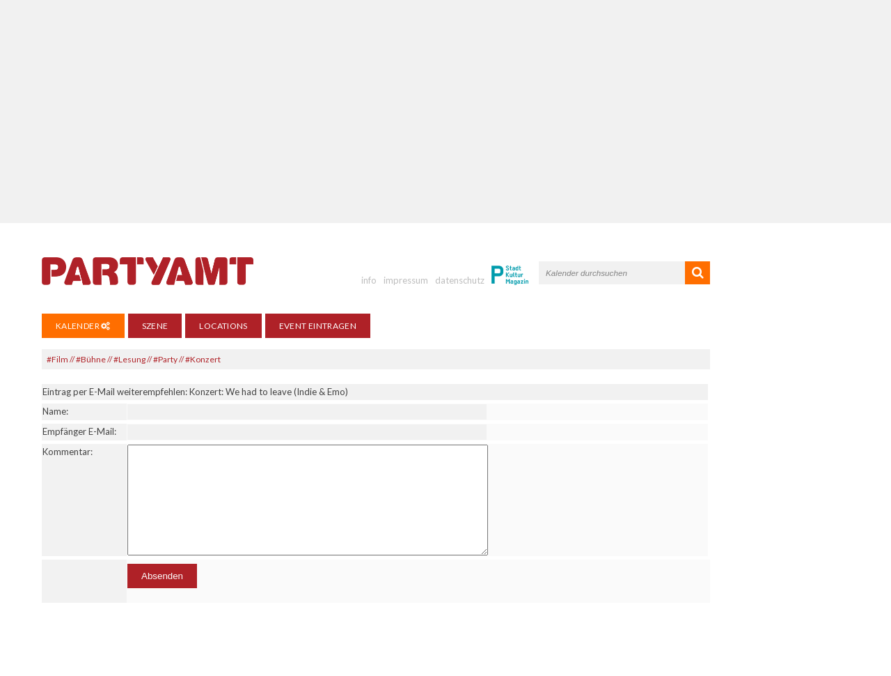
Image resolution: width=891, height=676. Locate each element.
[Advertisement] (445, 111)
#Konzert (203, 359)
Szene (155, 326)
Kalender (83, 326)
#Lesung (129, 359)
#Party (165, 359)
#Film (57, 359)
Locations (223, 326)
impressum (406, 280)
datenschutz (459, 280)
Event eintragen (317, 326)
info (369, 280)
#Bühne (91, 359)
